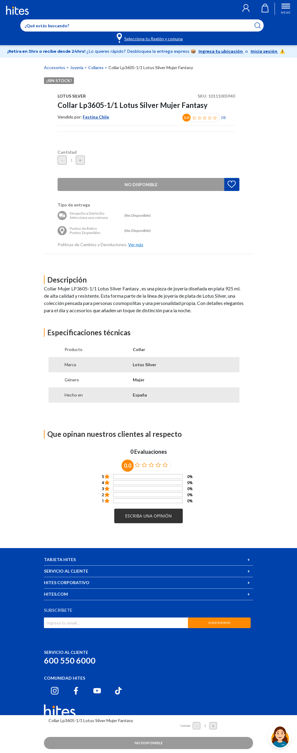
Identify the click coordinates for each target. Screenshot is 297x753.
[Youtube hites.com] (97, 690)
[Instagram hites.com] (54, 690)
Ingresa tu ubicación (221, 51)
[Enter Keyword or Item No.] (142, 25)
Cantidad (67, 152)
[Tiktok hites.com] (118, 690)
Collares (96, 67)
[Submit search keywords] (261, 25)
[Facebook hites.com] (76, 690)
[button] (245, 9)
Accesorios (55, 67)
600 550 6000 (69, 660)
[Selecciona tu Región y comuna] (150, 38)
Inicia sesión (264, 51)
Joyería (77, 67)
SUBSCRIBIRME (219, 622)
